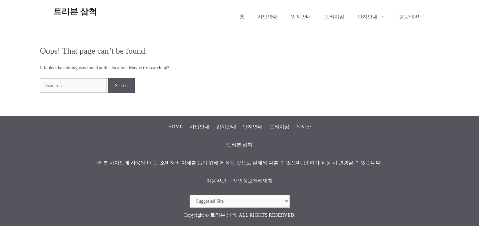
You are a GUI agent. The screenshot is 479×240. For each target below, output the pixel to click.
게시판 (303, 126)
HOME (175, 126)
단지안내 (375, 17)
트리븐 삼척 (75, 11)
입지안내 (301, 16)
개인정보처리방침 (253, 180)
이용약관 (216, 180)
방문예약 (409, 16)
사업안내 (268, 16)
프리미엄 (334, 16)
